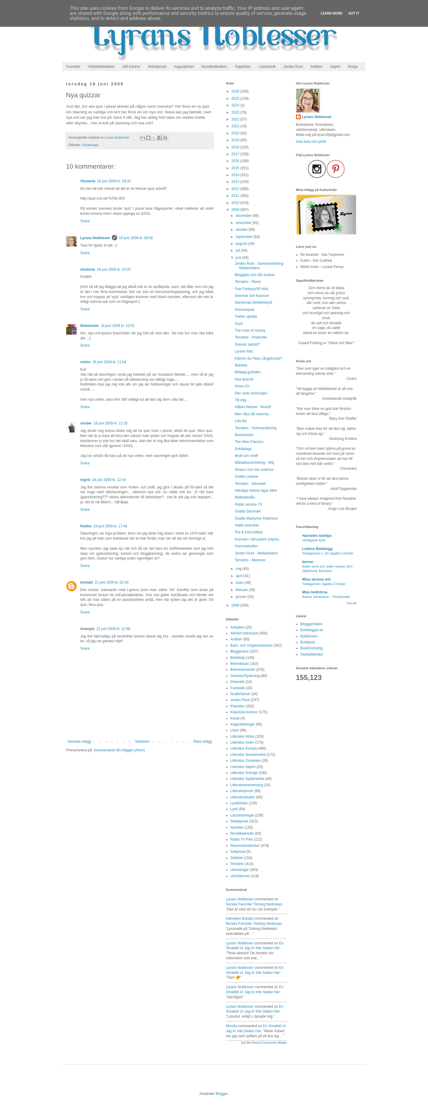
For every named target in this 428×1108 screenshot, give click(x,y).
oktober (242, 230)
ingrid (85, 480)
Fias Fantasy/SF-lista (251, 289)
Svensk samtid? (247, 344)
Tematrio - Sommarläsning (255, 428)
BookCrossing (311, 648)
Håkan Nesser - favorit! (253, 407)
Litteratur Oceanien (245, 760)
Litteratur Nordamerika (248, 755)
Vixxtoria (87, 181)
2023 (236, 112)
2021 (236, 126)
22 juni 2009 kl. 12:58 (113, 629)
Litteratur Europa (243, 748)
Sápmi (335, 67)
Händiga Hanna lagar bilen (256, 490)
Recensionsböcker (245, 846)
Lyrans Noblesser (95, 238)
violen (85, 362)
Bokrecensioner (242, 669)
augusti (242, 244)
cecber (86, 423)
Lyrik (234, 809)
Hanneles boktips (240, 918)
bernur (308, 562)
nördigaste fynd (313, 540)
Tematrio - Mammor (250, 560)
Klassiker (237, 706)
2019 (236, 140)
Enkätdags (243, 449)
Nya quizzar (244, 379)
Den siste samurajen (251, 393)
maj (239, 569)
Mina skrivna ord (316, 579)
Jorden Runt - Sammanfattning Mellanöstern (259, 265)
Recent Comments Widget (269, 1042)
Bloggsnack (239, 651)
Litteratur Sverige (243, 773)
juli (238, 250)
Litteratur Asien (242, 742)
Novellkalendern (214, 67)
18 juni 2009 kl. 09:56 (136, 238)
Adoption (237, 627)
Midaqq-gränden (248, 372)
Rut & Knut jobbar (249, 532)
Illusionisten (244, 435)
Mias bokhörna (315, 592)
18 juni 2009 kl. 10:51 (118, 326)
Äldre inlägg (202, 741)
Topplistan (243, 67)
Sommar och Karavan (252, 296)
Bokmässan (239, 664)
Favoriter (73, 67)
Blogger (221, 1094)
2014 (236, 175)
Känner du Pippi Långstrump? (258, 358)
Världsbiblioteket (101, 67)
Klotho (86, 526)
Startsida (142, 741)
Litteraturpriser (241, 791)
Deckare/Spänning (245, 676)
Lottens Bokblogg (317, 549)
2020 (236, 133)
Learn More (332, 13)
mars (240, 583)
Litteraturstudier (242, 797)
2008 (236, 605)
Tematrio (237, 864)
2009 (236, 210)
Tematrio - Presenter (251, 337)
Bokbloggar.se (311, 630)
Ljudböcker (239, 803)
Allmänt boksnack (244, 633)
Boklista (241, 365)
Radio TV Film (241, 839)
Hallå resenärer (247, 525)
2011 (236, 196)
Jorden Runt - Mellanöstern (256, 553)
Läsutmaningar (242, 815)
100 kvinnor (131, 67)
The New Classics (249, 442)
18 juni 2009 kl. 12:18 (111, 423)
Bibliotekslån (245, 497)
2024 (236, 105)
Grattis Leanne (246, 476)
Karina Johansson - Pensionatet (326, 596)
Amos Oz (242, 386)
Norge (353, 67)
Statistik (236, 858)
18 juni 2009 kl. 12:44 (109, 480)
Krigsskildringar (242, 724)
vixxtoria (87, 269)
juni (239, 258)
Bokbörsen (308, 636)
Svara (84, 221)
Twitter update (246, 316)
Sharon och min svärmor (254, 470)
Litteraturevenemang (246, 785)
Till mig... (242, 400)
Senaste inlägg (79, 741)
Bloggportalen (311, 624)
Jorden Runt (293, 67)
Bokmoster (89, 326)
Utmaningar (90, 145)
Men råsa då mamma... (253, 414)
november (244, 223)
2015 (236, 168)
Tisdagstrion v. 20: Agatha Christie (327, 553)
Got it (353, 13)
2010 (236, 203)
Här (178, 106)
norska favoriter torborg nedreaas (254, 904)
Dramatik (237, 682)
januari (241, 597)
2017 (236, 154)
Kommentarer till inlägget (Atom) (119, 750)
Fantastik (237, 688)
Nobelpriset (157, 67)
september (245, 237)
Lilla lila (240, 421)
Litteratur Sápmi (243, 767)
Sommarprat (244, 310)
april (239, 576)
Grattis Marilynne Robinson (256, 518)
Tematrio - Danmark (250, 484)
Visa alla (352, 603)
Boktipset (307, 642)
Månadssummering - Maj (254, 462)
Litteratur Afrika (242, 736)
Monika (231, 1026)
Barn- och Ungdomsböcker (251, 645)
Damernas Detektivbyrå (253, 302)
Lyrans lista (244, 351)
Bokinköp (237, 658)
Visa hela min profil (311, 142)
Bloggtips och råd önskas (255, 275)
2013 (236, 182)
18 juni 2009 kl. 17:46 (110, 526)
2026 (236, 91)
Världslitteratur (311, 654)
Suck (239, 324)
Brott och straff (246, 456)
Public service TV (248, 504)
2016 (236, 161)
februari (242, 590)
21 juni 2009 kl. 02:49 (112, 582)
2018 (236, 147)
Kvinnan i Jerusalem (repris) (257, 539)
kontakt (86, 582)
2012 (236, 189)
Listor (234, 730)
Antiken (316, 67)
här (124, 112)
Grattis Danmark (248, 511)
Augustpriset (184, 67)
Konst (235, 718)
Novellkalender (242, 833)
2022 (236, 119)
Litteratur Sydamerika (247, 779)
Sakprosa (238, 852)
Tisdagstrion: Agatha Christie (323, 584)
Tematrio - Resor (248, 282)
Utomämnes (240, 876)
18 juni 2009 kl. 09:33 (114, 181)
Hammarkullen (246, 546)
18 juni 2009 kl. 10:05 (113, 269)
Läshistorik (267, 67)
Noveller (236, 827)
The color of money (250, 330)
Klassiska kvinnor (244, 712)
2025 (236, 98)
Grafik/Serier (240, 694)
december (244, 216)
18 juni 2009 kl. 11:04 (109, 362)
